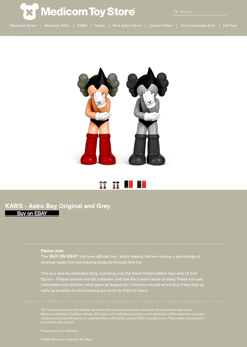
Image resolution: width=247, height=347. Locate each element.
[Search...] (198, 11)
